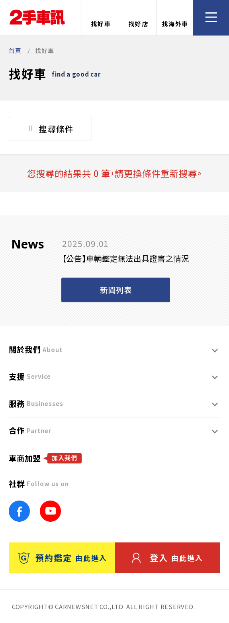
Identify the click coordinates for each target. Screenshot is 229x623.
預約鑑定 (62, 557)
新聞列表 (116, 290)
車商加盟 (45, 458)
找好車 (101, 18)
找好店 (139, 18)
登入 (167, 557)
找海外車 (175, 18)
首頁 (15, 50)
